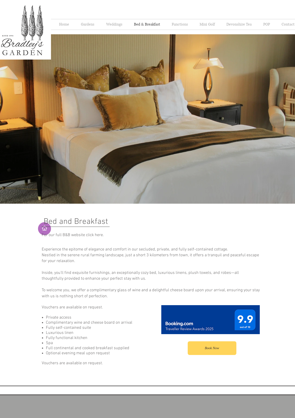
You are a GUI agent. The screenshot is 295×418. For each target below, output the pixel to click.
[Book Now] (212, 348)
